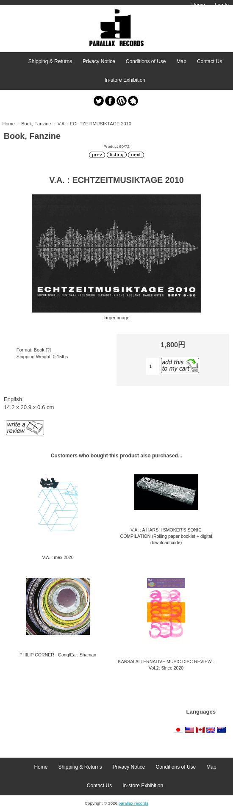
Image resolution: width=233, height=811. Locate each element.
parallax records (133, 803)
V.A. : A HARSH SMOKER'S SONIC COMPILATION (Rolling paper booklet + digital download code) (166, 536)
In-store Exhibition (125, 80)
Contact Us (209, 61)
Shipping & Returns (50, 61)
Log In (222, 5)
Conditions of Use (146, 61)
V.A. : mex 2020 (58, 557)
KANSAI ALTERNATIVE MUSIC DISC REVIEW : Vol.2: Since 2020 (166, 664)
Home (198, 5)
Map (181, 61)
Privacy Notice (99, 61)
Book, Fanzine (36, 123)
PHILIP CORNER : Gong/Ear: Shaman (57, 654)
